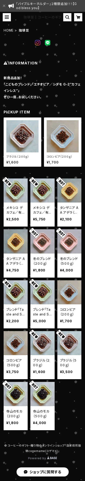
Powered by (42, 458)
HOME (9, 30)
